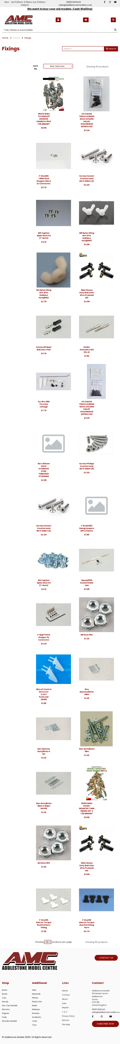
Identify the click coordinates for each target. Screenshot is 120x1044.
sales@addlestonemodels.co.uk (75, 5)
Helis (34, 990)
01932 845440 (73, 2)
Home (5, 37)
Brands (7, 66)
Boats (4, 990)
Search (111, 48)
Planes (16, 37)
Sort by (35, 67)
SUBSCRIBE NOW (105, 1023)
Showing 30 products (97, 66)
